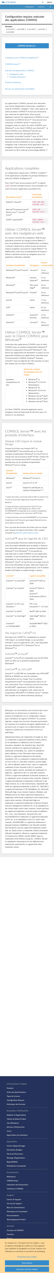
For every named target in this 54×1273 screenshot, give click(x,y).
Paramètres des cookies (27, 1256)
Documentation (13, 1215)
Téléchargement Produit (16, 1219)
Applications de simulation (17, 1135)
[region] (27, 1256)
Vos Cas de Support (14, 1203)
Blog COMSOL (12, 1162)
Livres (9, 1131)
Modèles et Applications (16, 1115)
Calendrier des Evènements (17, 1184)
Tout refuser (27, 1263)
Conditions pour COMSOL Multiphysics (22, 57)
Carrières (10, 1234)
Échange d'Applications (16, 1158)
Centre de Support (14, 1199)
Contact (41, 7)
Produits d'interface (18, 77)
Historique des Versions (16, 1104)
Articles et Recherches (16, 1127)
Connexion (29, 7)
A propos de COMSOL (15, 1230)
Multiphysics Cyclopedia (16, 1166)
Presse (9, 1238)
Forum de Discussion (15, 1154)
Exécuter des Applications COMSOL (19, 70)
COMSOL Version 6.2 (27, 45)
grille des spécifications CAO (26, 532)
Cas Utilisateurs (13, 1123)
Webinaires (11, 1176)
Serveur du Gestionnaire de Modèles (19, 88)
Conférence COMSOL (15, 1188)
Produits (10, 1088)
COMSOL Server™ (12, 64)
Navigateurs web (16, 74)
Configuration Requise (15, 1100)
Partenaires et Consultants (17, 1211)
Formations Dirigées (14, 1150)
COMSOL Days (12, 1180)
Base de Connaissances (16, 1207)
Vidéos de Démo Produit (16, 1119)
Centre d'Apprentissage (16, 1146)
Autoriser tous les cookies (27, 1269)
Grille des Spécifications (16, 1092)
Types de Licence (13, 1096)
